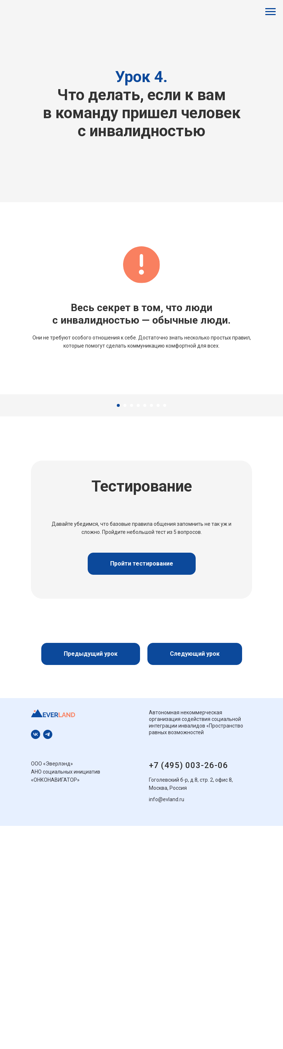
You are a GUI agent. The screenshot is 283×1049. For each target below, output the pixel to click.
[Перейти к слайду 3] (131, 529)
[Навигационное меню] (270, 11)
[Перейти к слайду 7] (158, 529)
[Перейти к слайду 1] (118, 529)
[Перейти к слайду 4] (138, 529)
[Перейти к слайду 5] (144, 529)
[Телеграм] (47, 858)
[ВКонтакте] (35, 858)
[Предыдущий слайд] (14, 456)
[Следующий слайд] (268, 456)
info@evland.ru (166, 923)
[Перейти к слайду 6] (151, 529)
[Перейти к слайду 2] (124, 529)
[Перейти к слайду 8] (164, 529)
